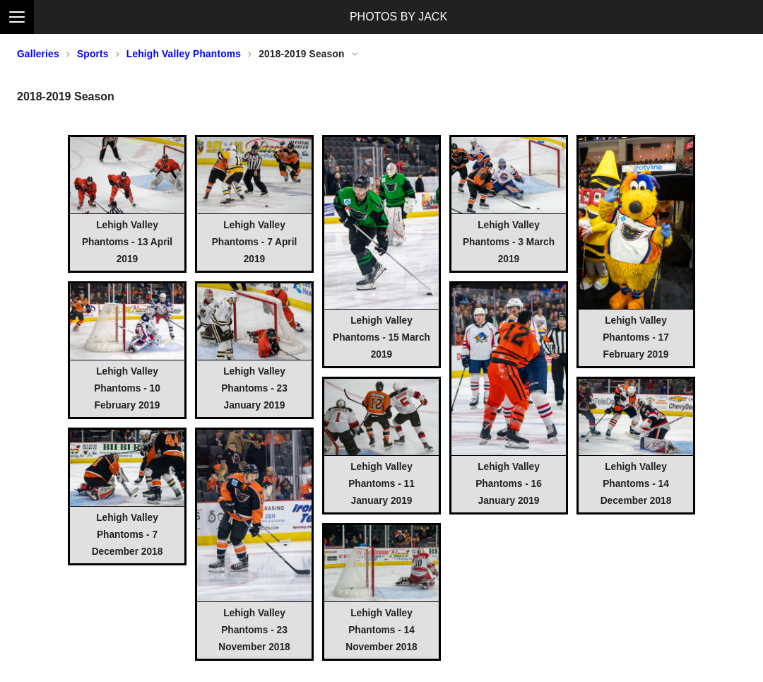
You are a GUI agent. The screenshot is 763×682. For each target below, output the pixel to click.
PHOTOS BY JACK (398, 17)
